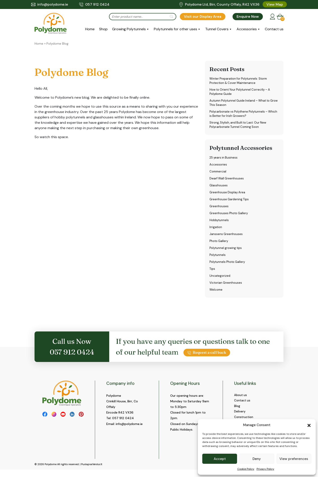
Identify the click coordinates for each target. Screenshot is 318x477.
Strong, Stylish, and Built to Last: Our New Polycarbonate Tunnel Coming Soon (240, 127)
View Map (274, 4)
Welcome (216, 293)
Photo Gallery (219, 244)
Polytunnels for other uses (175, 29)
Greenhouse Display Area (228, 196)
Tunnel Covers (217, 29)
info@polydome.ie (49, 4)
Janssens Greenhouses (226, 237)
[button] (309, 425)
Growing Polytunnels (129, 29)
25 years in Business (224, 161)
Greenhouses (219, 209)
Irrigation (215, 230)
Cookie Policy (245, 469)
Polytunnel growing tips (226, 251)
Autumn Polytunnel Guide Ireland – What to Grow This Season (241, 104)
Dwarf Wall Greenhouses (227, 182)
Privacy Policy (265, 469)
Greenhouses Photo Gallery (229, 216)
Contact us (274, 29)
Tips (212, 272)
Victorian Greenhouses (226, 286)
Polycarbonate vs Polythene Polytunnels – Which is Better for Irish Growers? (240, 116)
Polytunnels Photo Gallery (228, 265)
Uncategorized (220, 279)
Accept (220, 459)
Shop (103, 29)
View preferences (293, 459)
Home (90, 29)
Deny (257, 459)
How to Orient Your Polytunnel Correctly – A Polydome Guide (242, 92)
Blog (237, 410)
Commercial (218, 175)
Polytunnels (218, 258)
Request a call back (206, 355)
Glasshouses (218, 189)
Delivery (240, 416)
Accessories (247, 29)
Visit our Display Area (202, 16)
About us (241, 398)
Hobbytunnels (219, 223)
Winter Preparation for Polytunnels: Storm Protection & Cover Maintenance (240, 81)
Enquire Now (248, 16)
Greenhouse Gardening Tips (229, 202)
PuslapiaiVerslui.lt (91, 471)
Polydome (51, 471)
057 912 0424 (94, 4)
